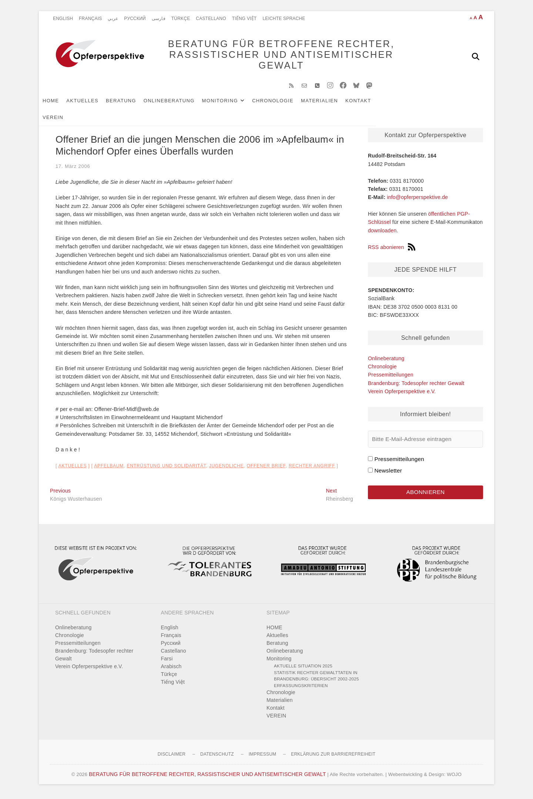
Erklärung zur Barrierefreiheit (333, 757)
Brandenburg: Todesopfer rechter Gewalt (416, 387)
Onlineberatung (180, 104)
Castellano (211, 18)
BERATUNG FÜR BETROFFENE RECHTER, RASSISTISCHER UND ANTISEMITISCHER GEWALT (270, 56)
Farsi (167, 662)
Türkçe (180, 18)
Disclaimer (171, 757)
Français (90, 18)
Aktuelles (93, 104)
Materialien (330, 104)
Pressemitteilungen (390, 378)
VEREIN (400, 104)
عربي (113, 18)
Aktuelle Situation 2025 (303, 669)
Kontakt (369, 104)
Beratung (132, 104)
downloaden (382, 234)
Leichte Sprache (283, 18)
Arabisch (171, 670)
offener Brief (266, 469)
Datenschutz (217, 757)
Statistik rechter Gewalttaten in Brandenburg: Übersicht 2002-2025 (316, 679)
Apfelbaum (109, 469)
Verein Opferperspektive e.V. (402, 395)
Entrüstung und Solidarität (166, 469)
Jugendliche (226, 469)
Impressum (262, 757)
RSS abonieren (391, 251)
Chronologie (284, 104)
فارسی (158, 18)
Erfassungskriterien (301, 689)
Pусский (135, 18)
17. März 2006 (73, 170)
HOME (62, 104)
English (63, 18)
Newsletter (388, 474)
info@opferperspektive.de (417, 201)
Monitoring (231, 104)
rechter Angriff (312, 469)
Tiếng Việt (244, 18)
